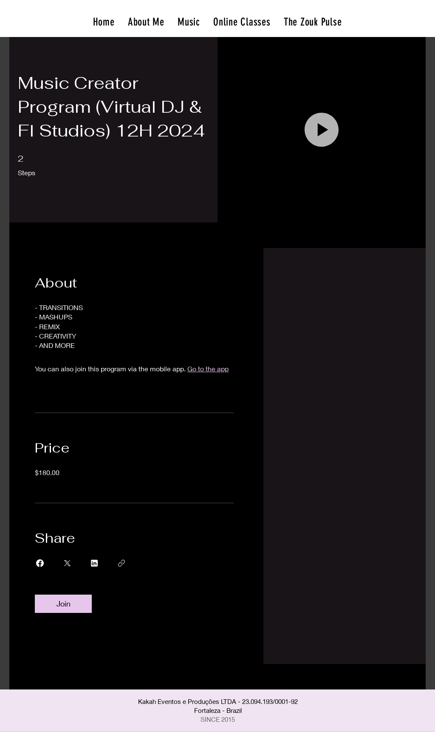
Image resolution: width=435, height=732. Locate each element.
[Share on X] (67, 563)
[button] (322, 130)
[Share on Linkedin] (94, 563)
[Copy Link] (121, 563)
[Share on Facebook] (40, 563)
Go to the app (208, 369)
